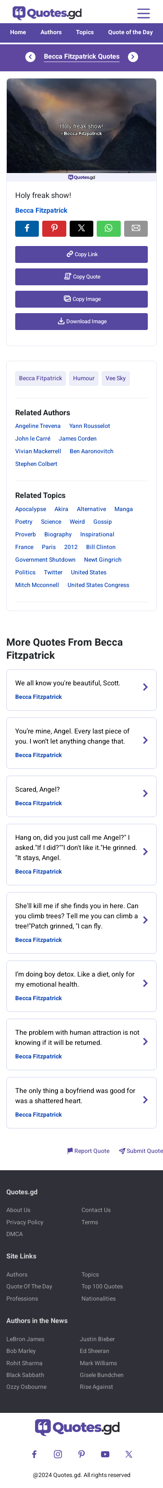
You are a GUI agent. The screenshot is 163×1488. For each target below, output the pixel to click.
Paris (49, 547)
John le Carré (32, 438)
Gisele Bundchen (102, 1375)
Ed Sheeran (94, 1351)
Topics (85, 32)
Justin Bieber (97, 1339)
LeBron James (25, 1339)
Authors (51, 32)
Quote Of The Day (29, 1286)
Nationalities (99, 1298)
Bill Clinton (101, 547)
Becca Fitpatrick (40, 378)
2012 (71, 547)
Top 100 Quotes (102, 1286)
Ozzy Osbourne (26, 1386)
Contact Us (96, 1210)
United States (88, 572)
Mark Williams (98, 1363)
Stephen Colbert (36, 464)
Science (51, 521)
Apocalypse (30, 509)
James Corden (78, 438)
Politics (25, 572)
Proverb (25, 534)
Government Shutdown (45, 559)
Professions (22, 1298)
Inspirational (97, 534)
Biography (58, 534)
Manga (123, 509)
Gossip (102, 521)
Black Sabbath (25, 1375)
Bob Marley (21, 1351)
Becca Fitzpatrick (41, 211)
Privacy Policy (24, 1222)
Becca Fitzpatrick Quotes (82, 56)
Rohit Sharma (24, 1363)
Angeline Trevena (38, 426)
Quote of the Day (130, 32)
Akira (61, 509)
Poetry (24, 521)
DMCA (14, 1234)
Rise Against (96, 1386)
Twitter (53, 572)
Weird (77, 521)
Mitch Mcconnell (37, 585)
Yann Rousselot (89, 426)
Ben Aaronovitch (92, 451)
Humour (84, 378)
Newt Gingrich (103, 559)
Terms (90, 1222)
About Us (18, 1210)
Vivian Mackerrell (38, 451)
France (24, 547)
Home (18, 32)
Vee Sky (116, 378)
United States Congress (98, 585)
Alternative (91, 509)
